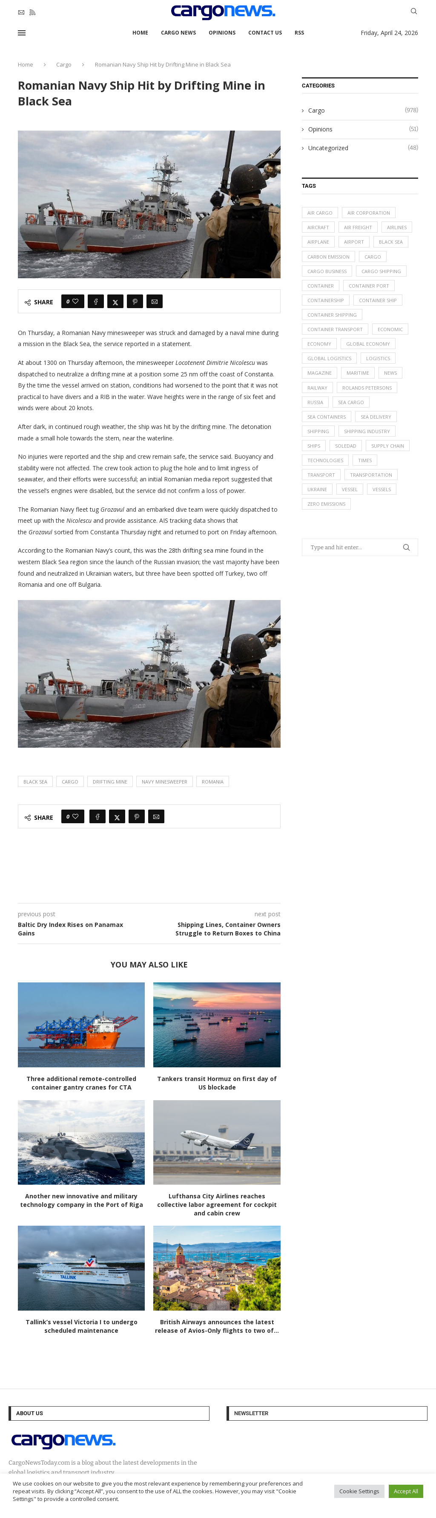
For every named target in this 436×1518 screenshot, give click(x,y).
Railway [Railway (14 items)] (317, 388)
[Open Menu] (22, 33)
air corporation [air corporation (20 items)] (368, 213)
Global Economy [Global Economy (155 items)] (368, 344)
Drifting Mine (110, 781)
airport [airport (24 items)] (354, 242)
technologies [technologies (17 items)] (325, 460)
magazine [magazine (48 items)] (319, 373)
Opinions (222, 32)
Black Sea (35, 781)
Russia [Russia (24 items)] (315, 402)
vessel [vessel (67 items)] (350, 490)
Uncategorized (363, 148)
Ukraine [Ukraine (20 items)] (317, 490)
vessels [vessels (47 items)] (382, 490)
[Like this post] (75, 301)
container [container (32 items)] (320, 286)
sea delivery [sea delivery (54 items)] (376, 417)
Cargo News (178, 32)
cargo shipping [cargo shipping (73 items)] (381, 271)
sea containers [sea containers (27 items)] (326, 417)
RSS (299, 32)
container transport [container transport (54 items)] (335, 329)
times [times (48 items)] (365, 460)
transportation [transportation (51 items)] (371, 475)
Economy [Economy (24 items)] (319, 344)
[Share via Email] (154, 301)
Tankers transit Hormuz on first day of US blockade (217, 1083)
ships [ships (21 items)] (313, 446)
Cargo (64, 64)
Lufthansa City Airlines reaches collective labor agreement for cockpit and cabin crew (217, 1204)
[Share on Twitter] (115, 301)
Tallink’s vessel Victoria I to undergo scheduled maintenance (82, 1326)
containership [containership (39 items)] (325, 300)
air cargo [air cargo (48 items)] (320, 213)
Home (140, 32)
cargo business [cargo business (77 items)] (327, 271)
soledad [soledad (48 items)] (345, 446)
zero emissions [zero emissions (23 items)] (326, 504)
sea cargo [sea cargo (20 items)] (351, 402)
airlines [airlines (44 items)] (397, 227)
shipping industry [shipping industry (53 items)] (367, 431)
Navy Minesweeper (164, 781)
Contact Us (265, 32)
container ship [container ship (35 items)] (378, 300)
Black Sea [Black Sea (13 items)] (391, 242)
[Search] (414, 12)
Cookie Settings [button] (359, 1491)
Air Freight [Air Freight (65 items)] (358, 227)
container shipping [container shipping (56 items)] (332, 315)
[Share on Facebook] (96, 301)
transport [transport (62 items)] (321, 475)
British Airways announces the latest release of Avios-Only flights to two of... (217, 1326)
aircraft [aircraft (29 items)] (318, 227)
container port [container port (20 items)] (369, 286)
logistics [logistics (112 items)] (378, 358)
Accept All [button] (406, 1491)
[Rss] (32, 12)
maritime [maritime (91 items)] (358, 373)
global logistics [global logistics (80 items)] (329, 358)
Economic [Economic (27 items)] (390, 329)
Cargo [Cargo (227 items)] (372, 256)
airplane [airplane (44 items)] (318, 242)
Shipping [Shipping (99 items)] (318, 431)
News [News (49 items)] (390, 373)
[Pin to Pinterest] (135, 301)
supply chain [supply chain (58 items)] (387, 446)
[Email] (21, 12)
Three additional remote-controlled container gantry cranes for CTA (81, 1083)
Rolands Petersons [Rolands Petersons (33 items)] (367, 388)
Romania (213, 781)
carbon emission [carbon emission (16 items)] (328, 256)
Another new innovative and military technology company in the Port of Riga (81, 1200)
